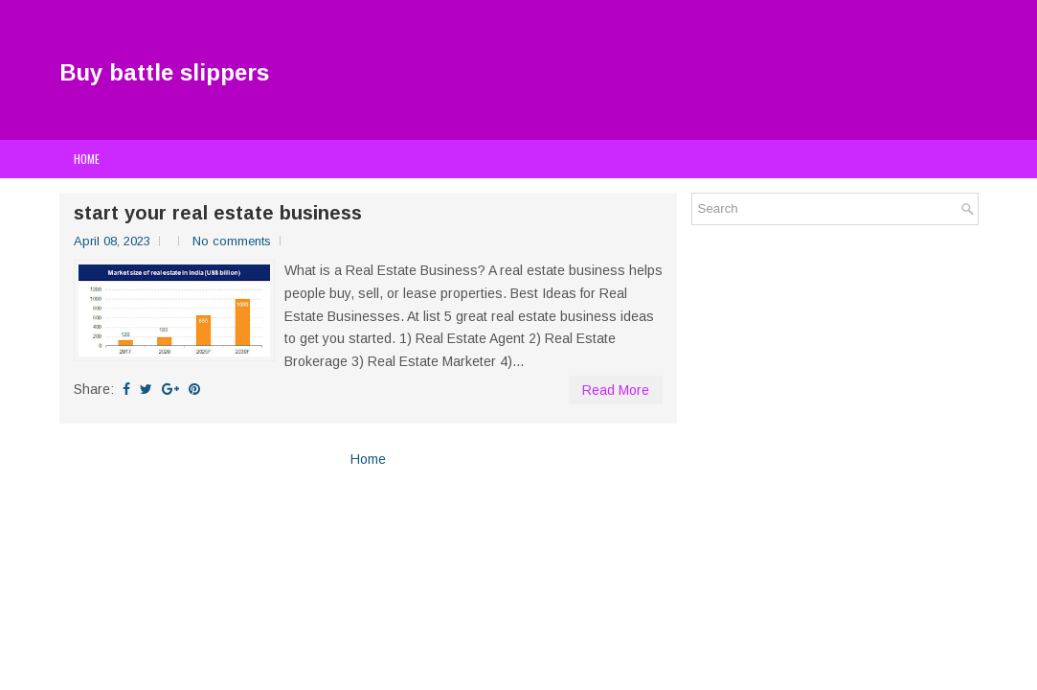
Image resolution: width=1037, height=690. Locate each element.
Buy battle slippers (164, 72)
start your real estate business (218, 212)
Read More (615, 390)
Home (87, 158)
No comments (231, 241)
